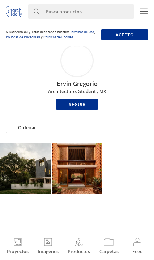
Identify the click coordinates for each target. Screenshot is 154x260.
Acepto (124, 34)
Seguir (77, 104)
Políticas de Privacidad (23, 37)
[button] (23, 128)
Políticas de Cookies (58, 37)
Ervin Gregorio (77, 83)
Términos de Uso (82, 32)
